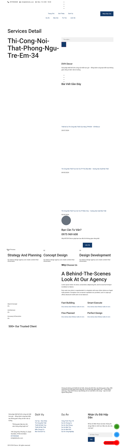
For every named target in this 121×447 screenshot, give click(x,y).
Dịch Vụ (70, 13)
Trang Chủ (51, 13)
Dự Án (48, 18)
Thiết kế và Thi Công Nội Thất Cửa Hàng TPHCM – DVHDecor (80, 127)
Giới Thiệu (61, 13)
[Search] (63, 44)
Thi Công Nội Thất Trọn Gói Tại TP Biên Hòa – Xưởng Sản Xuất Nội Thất (83, 211)
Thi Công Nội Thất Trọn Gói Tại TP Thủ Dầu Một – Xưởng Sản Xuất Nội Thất (85, 169)
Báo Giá (55, 18)
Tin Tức (64, 18)
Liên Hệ (73, 18)
